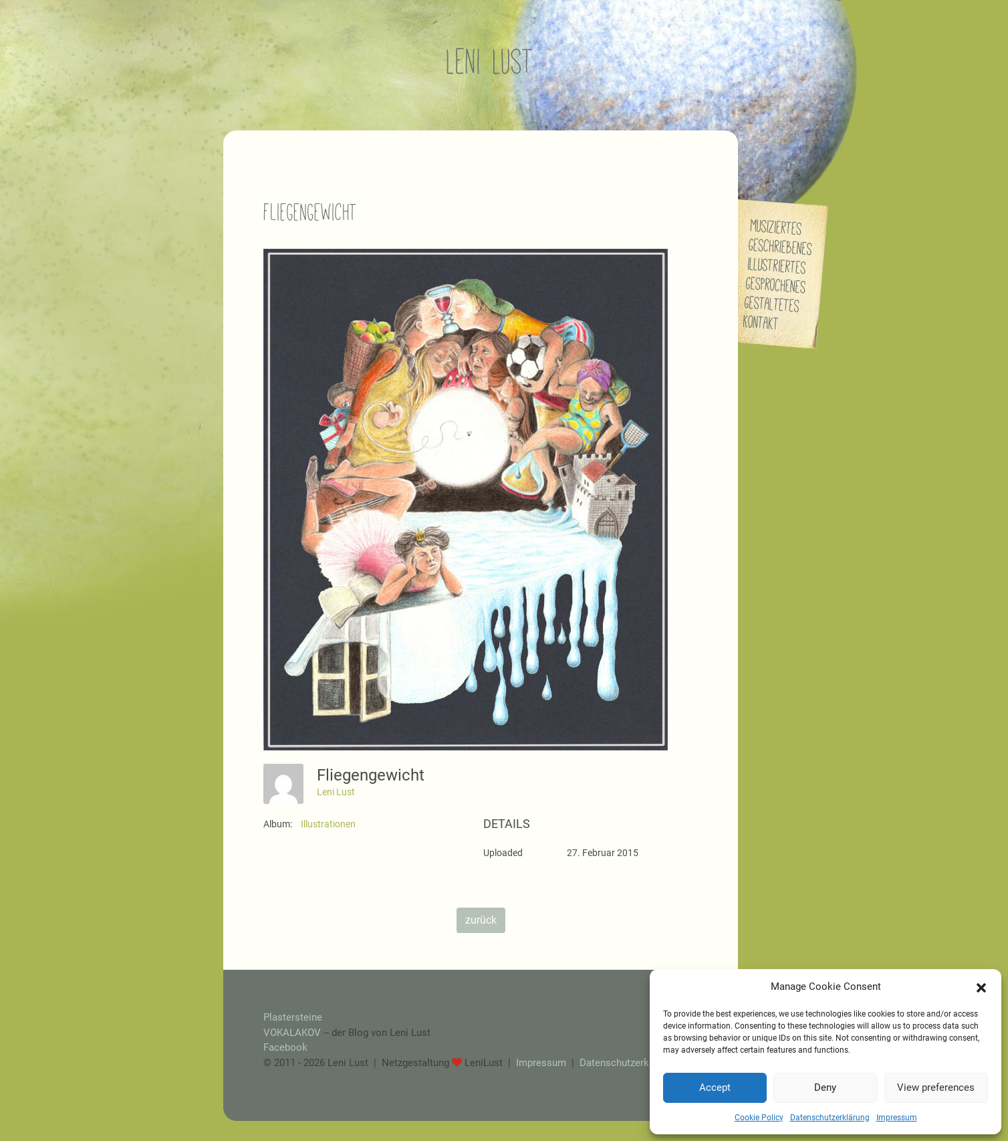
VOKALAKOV (292, 1033)
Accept (715, 1087)
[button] (981, 986)
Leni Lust (336, 792)
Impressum (896, 1117)
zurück (481, 920)
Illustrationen (328, 824)
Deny (825, 1087)
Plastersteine (292, 1017)
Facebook (285, 1047)
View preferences (936, 1087)
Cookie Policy (759, 1117)
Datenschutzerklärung (830, 1117)
